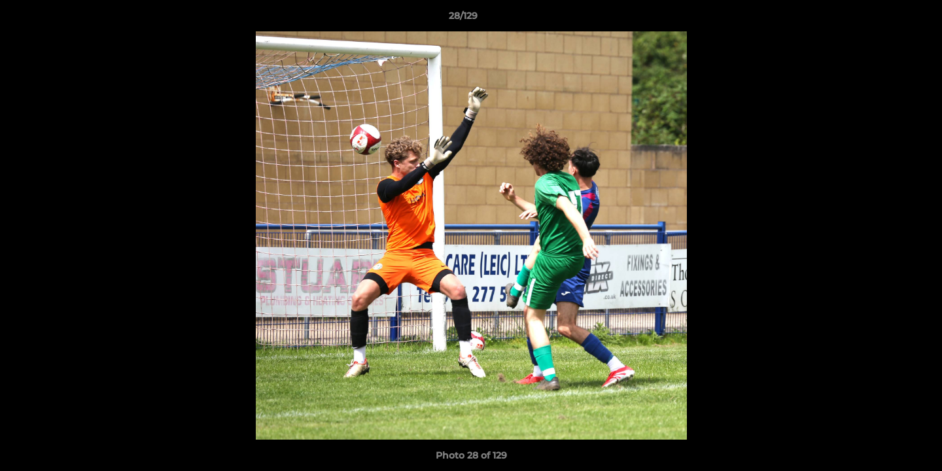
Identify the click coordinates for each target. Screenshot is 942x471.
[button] (887, 19)
